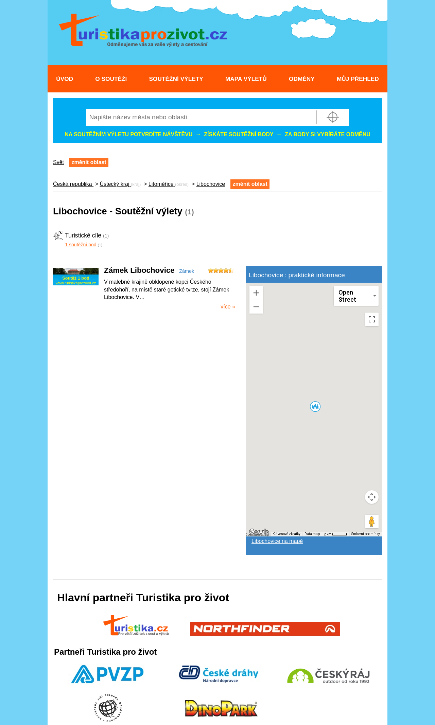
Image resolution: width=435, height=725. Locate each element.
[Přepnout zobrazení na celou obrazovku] (372, 319)
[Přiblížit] (256, 293)
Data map (312, 534)
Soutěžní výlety (176, 78)
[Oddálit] (256, 307)
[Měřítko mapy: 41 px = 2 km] (335, 534)
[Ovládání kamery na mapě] (372, 497)
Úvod (64, 78)
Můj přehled (358, 78)
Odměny (302, 78)
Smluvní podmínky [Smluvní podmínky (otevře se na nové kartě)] (365, 534)
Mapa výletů (246, 78)
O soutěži (111, 78)
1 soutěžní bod (80, 244)
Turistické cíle (83, 235)
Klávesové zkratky (286, 534)
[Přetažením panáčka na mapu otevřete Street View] (372, 521)
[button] (315, 406)
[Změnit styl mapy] (356, 296)
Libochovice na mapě (277, 541)
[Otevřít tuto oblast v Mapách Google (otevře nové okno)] (259, 532)
